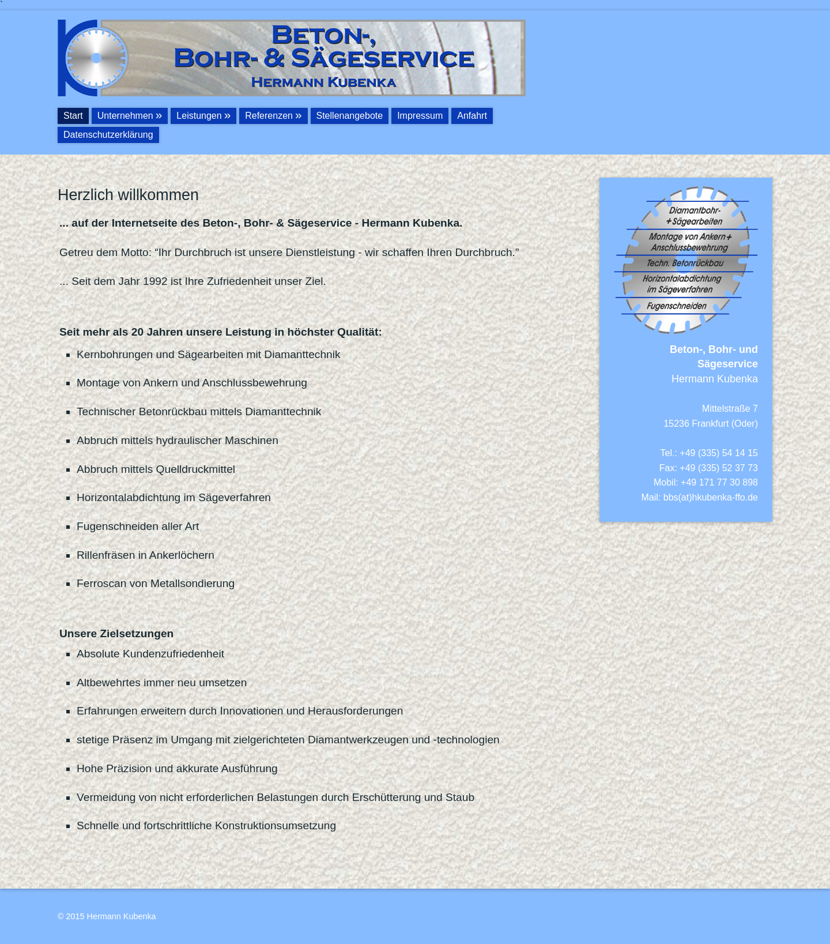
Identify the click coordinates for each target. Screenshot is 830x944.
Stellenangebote (349, 116)
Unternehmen (125, 116)
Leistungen (198, 116)
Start (73, 116)
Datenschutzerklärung (108, 135)
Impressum (420, 116)
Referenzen (269, 116)
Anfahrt (472, 116)
